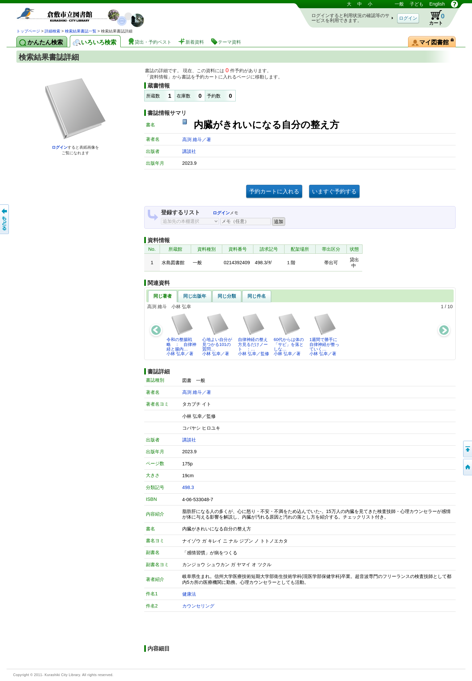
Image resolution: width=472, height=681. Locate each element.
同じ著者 (162, 296)
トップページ (28, 31)
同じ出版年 (194, 296)
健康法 (189, 594)
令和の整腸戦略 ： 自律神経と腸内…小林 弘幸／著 (181, 334)
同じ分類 (227, 296)
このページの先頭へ (467, 449)
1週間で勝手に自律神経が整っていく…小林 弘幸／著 (324, 334)
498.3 (188, 487)
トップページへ (467, 467)
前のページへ (5, 219)
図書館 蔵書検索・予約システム (85, 14)
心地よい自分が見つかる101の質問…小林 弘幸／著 (217, 334)
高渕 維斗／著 (196, 139)
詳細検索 (52, 31)
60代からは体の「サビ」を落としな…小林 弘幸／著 (289, 334)
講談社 (189, 151)
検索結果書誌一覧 (80, 31)
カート (433, 18)
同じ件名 (256, 296)
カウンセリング (198, 605)
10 (450, 306)
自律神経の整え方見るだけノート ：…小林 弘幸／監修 (253, 334)
